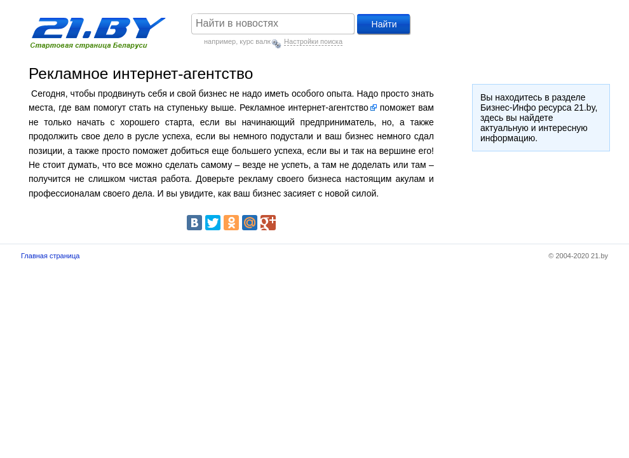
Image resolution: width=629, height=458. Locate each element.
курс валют (257, 41)
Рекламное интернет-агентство (304, 107)
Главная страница (50, 256)
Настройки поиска (313, 41)
